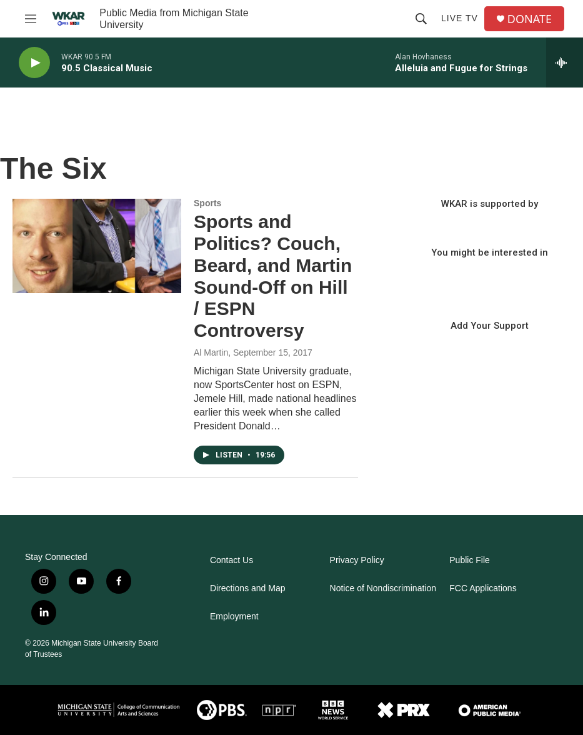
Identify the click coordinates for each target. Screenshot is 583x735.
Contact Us (231, 560)
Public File (469, 560)
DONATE (529, 19)
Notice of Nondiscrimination (383, 588)
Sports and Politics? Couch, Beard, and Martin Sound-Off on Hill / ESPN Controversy (273, 276)
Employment (234, 616)
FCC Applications (482, 588)
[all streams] (564, 63)
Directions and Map (248, 588)
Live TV (459, 18)
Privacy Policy (357, 560)
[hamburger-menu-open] (30, 18)
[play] (34, 63)
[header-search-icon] (421, 18)
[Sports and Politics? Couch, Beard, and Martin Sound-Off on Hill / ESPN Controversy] (96, 245)
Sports (207, 203)
